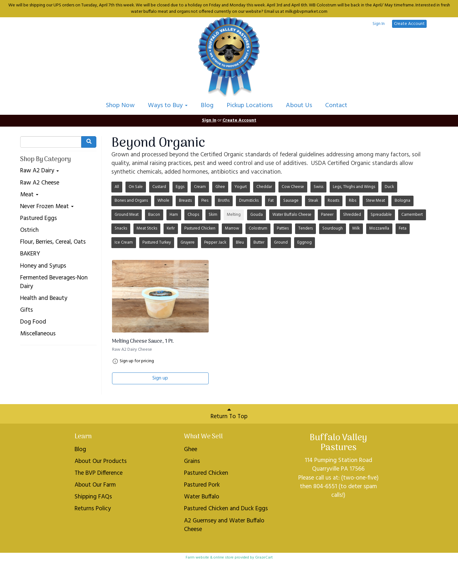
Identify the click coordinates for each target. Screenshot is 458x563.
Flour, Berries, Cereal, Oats (53, 242)
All (117, 187)
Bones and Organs (131, 200)
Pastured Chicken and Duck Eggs (226, 508)
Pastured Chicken (199, 228)
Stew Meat (375, 200)
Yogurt (241, 187)
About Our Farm (95, 485)
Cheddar (264, 187)
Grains (192, 461)
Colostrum (258, 228)
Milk (356, 228)
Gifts (26, 310)
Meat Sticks (147, 228)
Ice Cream (124, 242)
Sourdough (332, 228)
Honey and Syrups (43, 266)
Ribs (352, 200)
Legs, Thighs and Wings (354, 187)
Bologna (402, 200)
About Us (299, 105)
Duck (389, 187)
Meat (29, 195)
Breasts (185, 200)
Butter (258, 242)
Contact (336, 105)
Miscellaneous (38, 334)
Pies (204, 200)
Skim (213, 214)
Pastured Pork (202, 485)
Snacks (121, 228)
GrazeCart (264, 557)
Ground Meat (127, 214)
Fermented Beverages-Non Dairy (54, 282)
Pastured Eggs (38, 218)
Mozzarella (379, 228)
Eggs (180, 187)
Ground (281, 242)
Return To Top (229, 413)
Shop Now (120, 105)
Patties (283, 228)
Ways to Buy (168, 105)
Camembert (412, 214)
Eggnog (304, 242)
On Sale (136, 187)
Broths (223, 200)
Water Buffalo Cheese (291, 214)
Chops (193, 214)
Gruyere (188, 242)
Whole (163, 200)
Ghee (220, 187)
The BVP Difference (99, 473)
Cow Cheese (293, 187)
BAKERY (30, 254)
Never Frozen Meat (47, 206)
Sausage (291, 200)
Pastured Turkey (156, 242)
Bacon (154, 214)
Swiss (318, 187)
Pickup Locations (250, 105)
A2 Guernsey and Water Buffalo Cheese (224, 525)
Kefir (171, 228)
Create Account (409, 23)
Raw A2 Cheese (39, 183)
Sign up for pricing (137, 361)
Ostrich (29, 230)
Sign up (160, 378)
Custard (159, 187)
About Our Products (101, 461)
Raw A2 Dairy (39, 171)
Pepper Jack (215, 242)
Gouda (256, 214)
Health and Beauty (43, 298)
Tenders (305, 228)
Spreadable (381, 214)
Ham (174, 214)
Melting (234, 214)
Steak (313, 200)
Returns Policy (93, 508)
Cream (200, 187)
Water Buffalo (201, 497)
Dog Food (33, 322)
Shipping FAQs (93, 497)
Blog (207, 105)
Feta (402, 228)
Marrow (232, 228)
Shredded (352, 214)
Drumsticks (249, 200)
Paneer (327, 214)
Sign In (379, 24)
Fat (271, 200)
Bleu (240, 242)
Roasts (333, 200)
